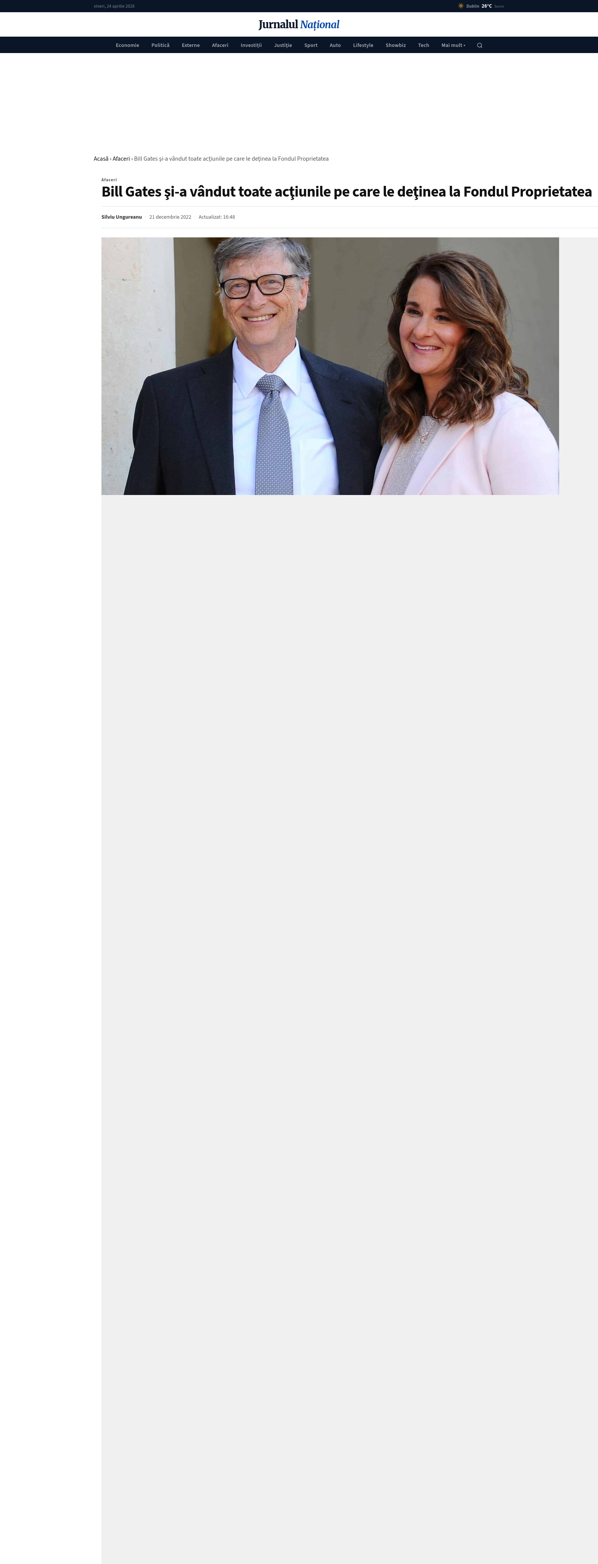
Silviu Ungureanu (121, 217)
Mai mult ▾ (454, 45)
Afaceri (220, 45)
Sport (311, 45)
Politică (160, 45)
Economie (128, 45)
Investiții (251, 45)
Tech (423, 45)
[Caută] (479, 45)
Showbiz (396, 45)
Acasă (101, 159)
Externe (191, 45)
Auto (335, 45)
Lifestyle (363, 45)
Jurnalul (299, 24)
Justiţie (283, 45)
